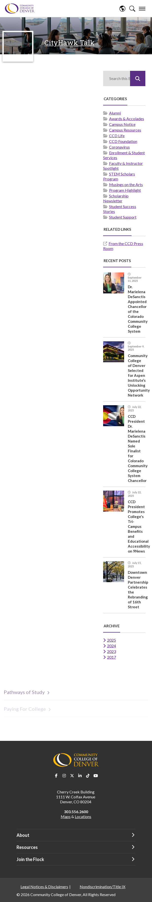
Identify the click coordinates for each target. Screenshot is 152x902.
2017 (111, 657)
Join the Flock (30, 859)
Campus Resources (125, 130)
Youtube (96, 776)
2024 (111, 645)
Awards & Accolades (126, 118)
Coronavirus (119, 147)
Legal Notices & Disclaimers (44, 886)
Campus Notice (122, 124)
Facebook (56, 776)
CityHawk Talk (69, 42)
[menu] (142, 9)
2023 (111, 651)
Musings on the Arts (126, 184)
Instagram (64, 776)
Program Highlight (125, 190)
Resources (27, 847)
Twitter (72, 776)
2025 (111, 640)
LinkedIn (80, 776)
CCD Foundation (123, 141)
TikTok (88, 776)
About (23, 835)
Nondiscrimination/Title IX (102, 886)
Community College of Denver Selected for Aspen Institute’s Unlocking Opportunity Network (139, 375)
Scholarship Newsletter (116, 198)
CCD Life (117, 135)
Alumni (115, 113)
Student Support (122, 217)
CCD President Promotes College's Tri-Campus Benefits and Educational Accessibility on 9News (139, 526)
